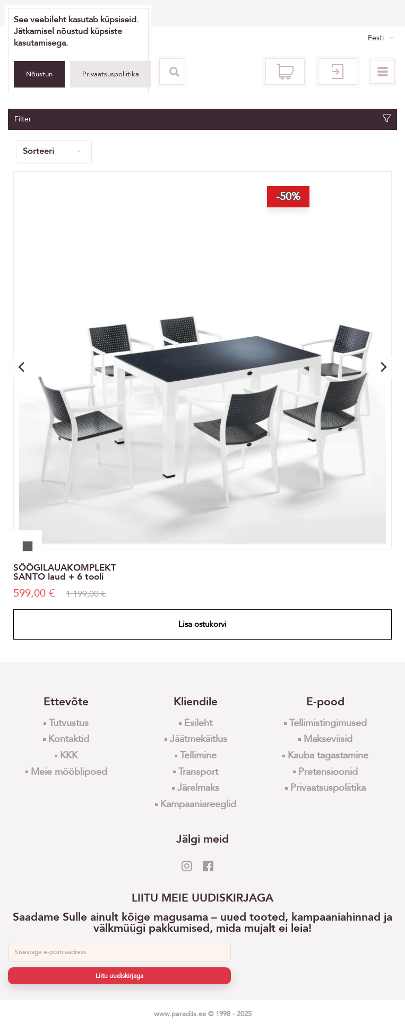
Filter (202, 119)
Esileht (198, 723)
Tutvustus (69, 723)
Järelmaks (198, 787)
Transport (198, 772)
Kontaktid (68, 739)
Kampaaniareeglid (198, 804)
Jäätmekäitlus (198, 739)
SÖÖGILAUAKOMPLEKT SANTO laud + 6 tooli (64, 572)
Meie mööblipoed (69, 772)
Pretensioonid (328, 772)
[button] (384, 367)
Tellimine (198, 755)
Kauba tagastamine (328, 755)
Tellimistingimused (328, 723)
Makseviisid (328, 739)
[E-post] (119, 952)
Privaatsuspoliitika (110, 74)
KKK (68, 755)
